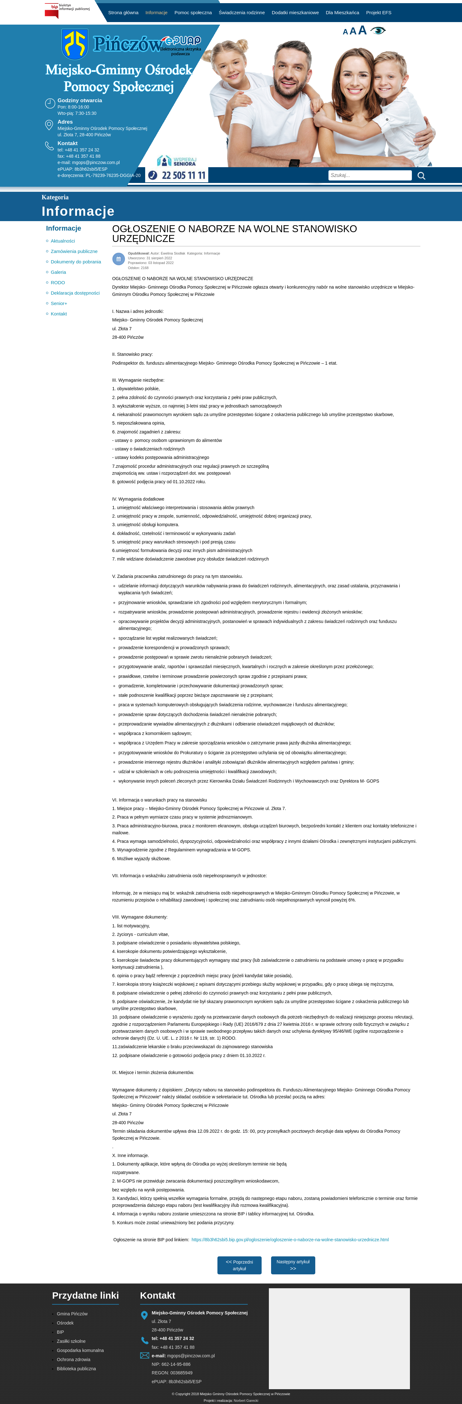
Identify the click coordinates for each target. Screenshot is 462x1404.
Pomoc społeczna (193, 12)
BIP (60, 1332)
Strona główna (123, 12)
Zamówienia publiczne (74, 251)
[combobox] (370, 175)
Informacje (156, 12)
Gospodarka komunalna (80, 1350)
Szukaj (420, 175)
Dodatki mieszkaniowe (295, 12)
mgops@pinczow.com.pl (96, 162)
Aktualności (63, 241)
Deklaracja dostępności (75, 293)
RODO (58, 282)
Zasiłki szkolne (71, 1341)
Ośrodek (65, 1322)
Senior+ (59, 303)
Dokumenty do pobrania (76, 261)
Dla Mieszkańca (342, 12)
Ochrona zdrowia (73, 1359)
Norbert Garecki (246, 1400)
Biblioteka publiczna (76, 1368)
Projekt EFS (378, 12)
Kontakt (59, 313)
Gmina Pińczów (72, 1313)
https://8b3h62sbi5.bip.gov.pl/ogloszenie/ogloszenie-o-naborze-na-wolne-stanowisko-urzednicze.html (290, 1239)
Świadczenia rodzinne (242, 12)
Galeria (58, 272)
